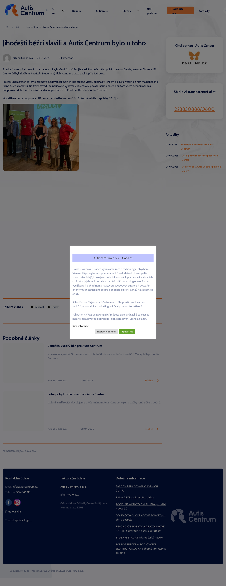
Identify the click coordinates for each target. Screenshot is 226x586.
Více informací (80, 326)
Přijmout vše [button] (127, 331)
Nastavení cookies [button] (106, 331)
